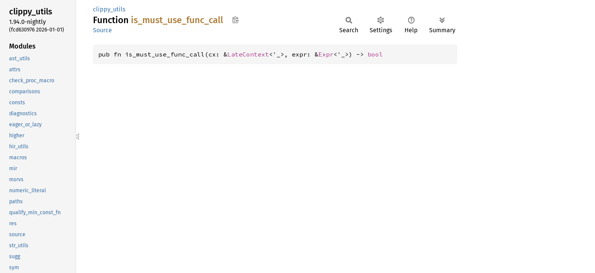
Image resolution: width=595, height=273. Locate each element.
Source (102, 30)
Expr (326, 54)
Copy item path (235, 19)
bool (375, 54)
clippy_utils (109, 9)
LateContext (248, 54)
